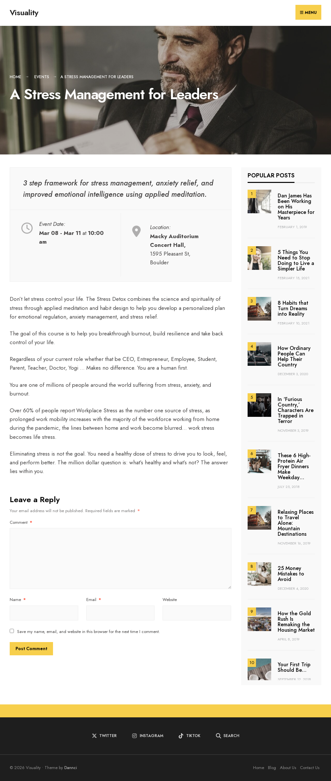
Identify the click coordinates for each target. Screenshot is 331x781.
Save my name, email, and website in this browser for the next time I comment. (88, 631)
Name (18, 599)
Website (170, 599)
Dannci (70, 768)
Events (41, 77)
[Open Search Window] (227, 736)
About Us (288, 768)
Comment (21, 522)
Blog (272, 768)
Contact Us (309, 768)
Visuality (24, 12)
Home (15, 77)
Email (93, 599)
